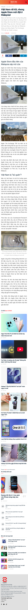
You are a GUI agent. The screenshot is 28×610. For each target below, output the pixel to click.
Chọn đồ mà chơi (10, 6)
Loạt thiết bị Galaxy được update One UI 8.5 (14, 439)
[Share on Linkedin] (23, 56)
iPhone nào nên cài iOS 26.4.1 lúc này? (14, 511)
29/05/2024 (13, 33)
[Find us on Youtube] (3, 604)
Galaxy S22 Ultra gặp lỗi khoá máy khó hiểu (13, 463)
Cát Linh (7, 33)
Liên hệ (2, 601)
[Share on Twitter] (16, 56)
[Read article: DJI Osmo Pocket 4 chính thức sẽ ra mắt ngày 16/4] (14, 402)
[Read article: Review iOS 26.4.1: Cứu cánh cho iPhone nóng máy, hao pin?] (14, 484)
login (6, 469)
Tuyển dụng (3, 599)
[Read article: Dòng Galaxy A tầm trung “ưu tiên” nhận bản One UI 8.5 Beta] (4, 567)
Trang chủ (3, 6)
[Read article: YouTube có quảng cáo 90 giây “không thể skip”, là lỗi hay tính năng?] (14, 349)
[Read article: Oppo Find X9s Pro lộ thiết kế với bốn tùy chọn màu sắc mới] (14, 323)
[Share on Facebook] (8, 56)
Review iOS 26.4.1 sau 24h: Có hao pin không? (16, 523)
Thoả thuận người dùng (6, 598)
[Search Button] (26, 2)
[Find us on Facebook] (1, 604)
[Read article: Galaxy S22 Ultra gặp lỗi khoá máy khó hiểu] (14, 453)
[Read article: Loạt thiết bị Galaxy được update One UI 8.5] (14, 428)
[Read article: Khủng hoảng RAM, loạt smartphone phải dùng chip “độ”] (4, 554)
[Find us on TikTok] (6, 604)
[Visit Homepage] (13, 2)
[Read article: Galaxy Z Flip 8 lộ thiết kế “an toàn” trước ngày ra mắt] (14, 375)
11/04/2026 (3, 337)
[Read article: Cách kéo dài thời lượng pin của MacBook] (4, 560)
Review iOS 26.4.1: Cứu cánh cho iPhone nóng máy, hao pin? (10, 497)
